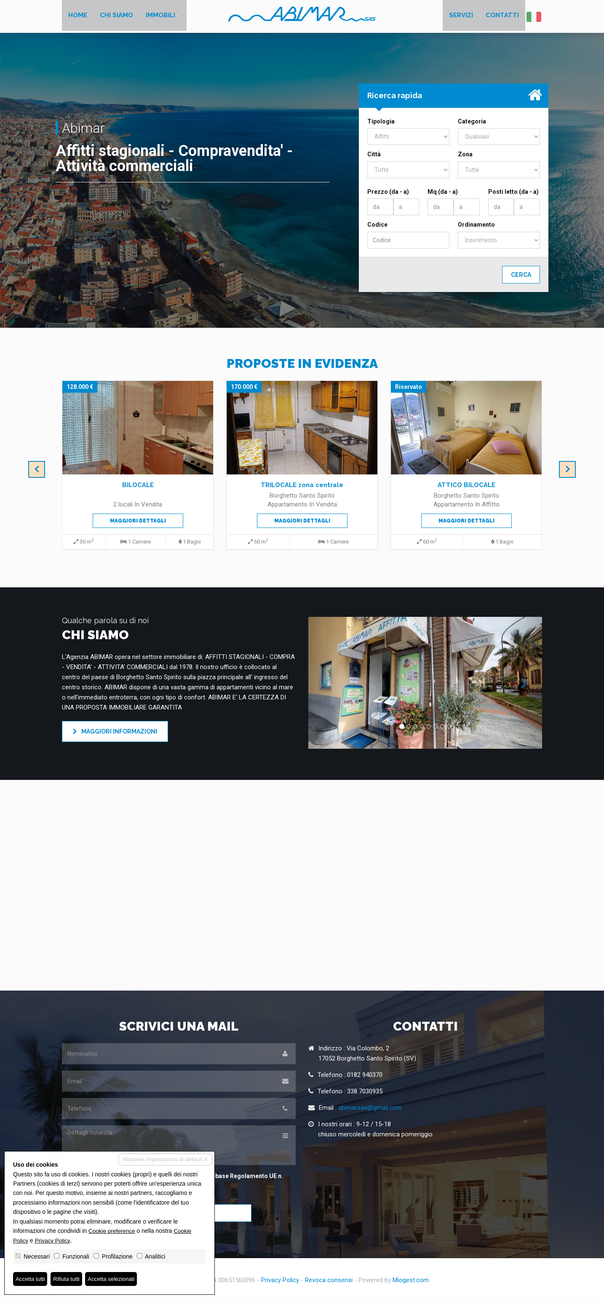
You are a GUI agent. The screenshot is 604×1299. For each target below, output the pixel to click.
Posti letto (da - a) (513, 193)
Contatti (502, 17)
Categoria (472, 123)
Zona (465, 156)
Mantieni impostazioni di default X (164, 1159)
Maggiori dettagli (138, 522)
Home (77, 17)
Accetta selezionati (115, 1278)
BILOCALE (138, 486)
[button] (325, 684)
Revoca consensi (329, 1281)
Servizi (461, 17)
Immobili (160, 17)
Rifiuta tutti (69, 1278)
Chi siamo (116, 17)
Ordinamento (476, 226)
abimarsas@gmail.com (370, 1109)
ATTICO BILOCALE (466, 486)
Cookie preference (112, 1230)
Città (374, 156)
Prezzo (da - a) (388, 193)
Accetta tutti (31, 1278)
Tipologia (381, 123)
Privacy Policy (280, 1281)
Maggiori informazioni (115, 733)
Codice (377, 226)
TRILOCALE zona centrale (302, 486)
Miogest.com (411, 1281)
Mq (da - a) (443, 193)
